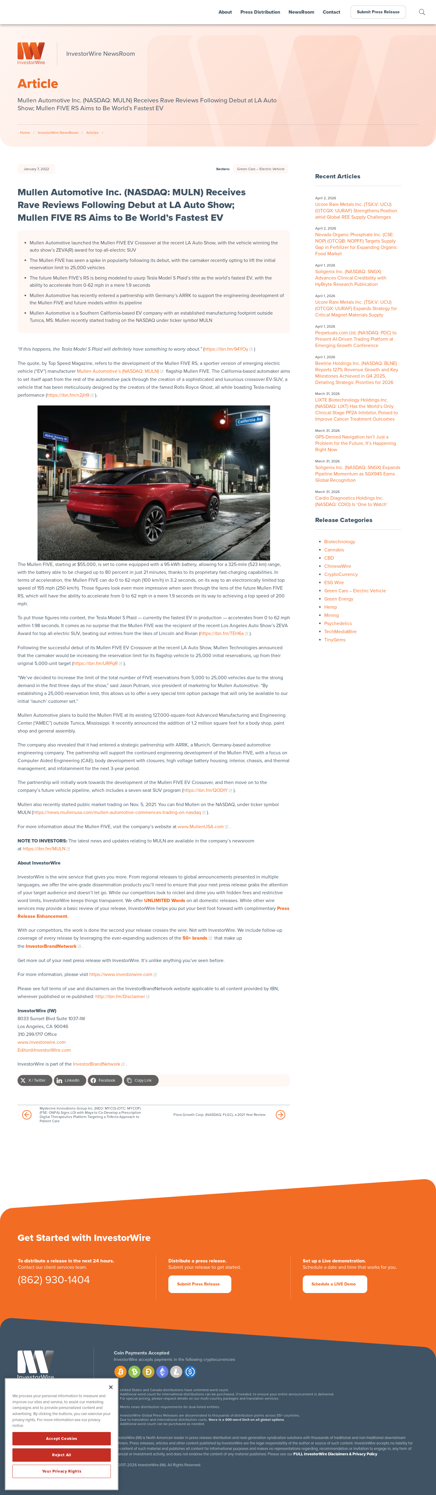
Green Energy (338, 599)
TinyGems (334, 640)
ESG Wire (334, 583)
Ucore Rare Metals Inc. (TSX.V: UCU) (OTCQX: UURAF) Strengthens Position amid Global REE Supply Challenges (356, 210)
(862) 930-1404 (54, 1281)
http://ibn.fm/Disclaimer (120, 997)
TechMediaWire (340, 632)
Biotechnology (339, 542)
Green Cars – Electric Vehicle (261, 169)
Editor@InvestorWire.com (44, 1050)
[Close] (110, 1387)
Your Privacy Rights (61, 1471)
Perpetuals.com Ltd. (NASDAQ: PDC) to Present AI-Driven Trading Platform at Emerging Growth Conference (356, 339)
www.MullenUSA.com (201, 827)
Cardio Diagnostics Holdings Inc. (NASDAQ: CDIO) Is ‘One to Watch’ (351, 501)
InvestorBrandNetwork (96, 1064)
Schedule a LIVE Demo (334, 1284)
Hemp (330, 607)
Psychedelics (338, 623)
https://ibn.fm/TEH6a (222, 633)
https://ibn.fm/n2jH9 (68, 395)
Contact (331, 12)
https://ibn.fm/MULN (44, 849)
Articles (92, 133)
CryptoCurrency (341, 574)
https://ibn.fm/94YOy (226, 349)
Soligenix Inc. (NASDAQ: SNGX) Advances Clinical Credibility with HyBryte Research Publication (350, 278)
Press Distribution (260, 12)
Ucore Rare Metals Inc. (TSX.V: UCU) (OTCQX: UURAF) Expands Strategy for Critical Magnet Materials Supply (356, 308)
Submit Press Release (378, 12)
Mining (331, 615)
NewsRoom (301, 12)
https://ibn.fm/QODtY (205, 790)
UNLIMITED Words (164, 901)
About (225, 12)
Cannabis (334, 550)
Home (25, 133)
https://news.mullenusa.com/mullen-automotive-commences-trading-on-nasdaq (117, 812)
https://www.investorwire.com (120, 974)
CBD (329, 558)
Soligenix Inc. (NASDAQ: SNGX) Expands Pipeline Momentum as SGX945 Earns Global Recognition (357, 474)
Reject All (61, 1455)
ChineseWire (337, 566)
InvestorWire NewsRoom (58, 133)
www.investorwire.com (42, 1042)
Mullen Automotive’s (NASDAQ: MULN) (118, 371)
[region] (61, 1434)
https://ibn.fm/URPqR (95, 663)
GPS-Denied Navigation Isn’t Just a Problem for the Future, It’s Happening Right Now (355, 443)
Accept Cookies (61, 1438)
